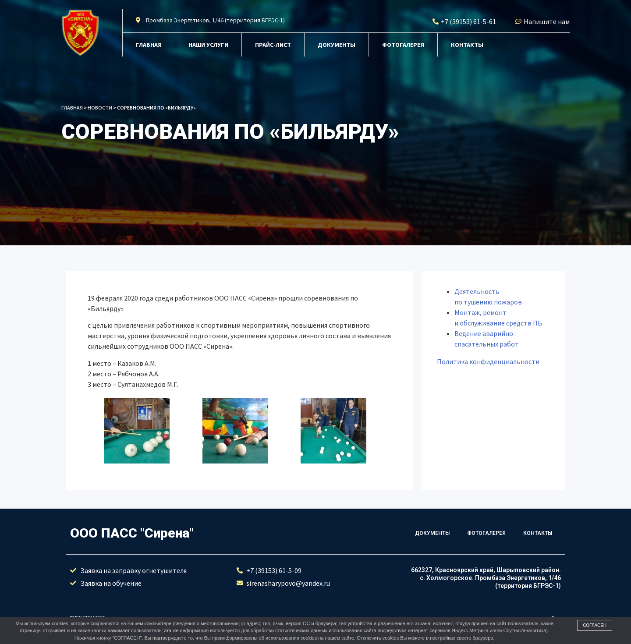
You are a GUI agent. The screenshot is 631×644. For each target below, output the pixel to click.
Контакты (467, 45)
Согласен (594, 625)
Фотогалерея (403, 45)
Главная (149, 45)
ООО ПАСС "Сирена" (132, 533)
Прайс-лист (273, 45)
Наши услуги (208, 45)
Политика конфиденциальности (488, 361)
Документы (336, 45)
